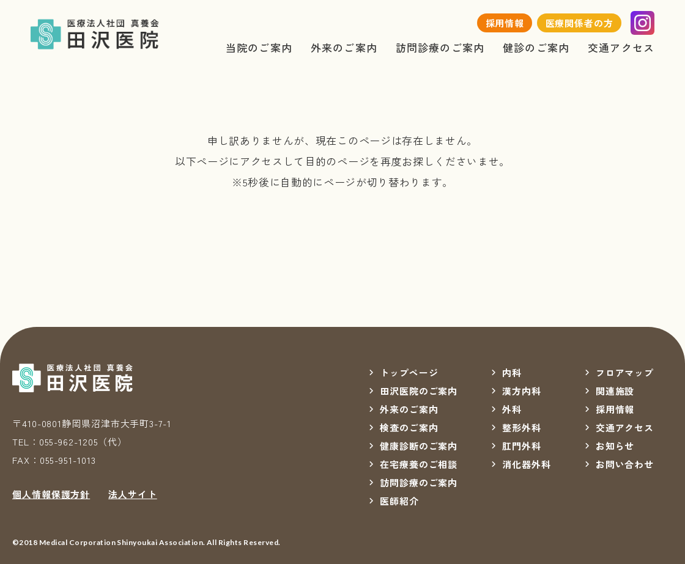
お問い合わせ (625, 464)
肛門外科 (521, 445)
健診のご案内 (536, 47)
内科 (512, 372)
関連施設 (615, 390)
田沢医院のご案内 (418, 390)
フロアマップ (625, 372)
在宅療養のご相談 (418, 464)
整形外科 (521, 427)
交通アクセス (621, 47)
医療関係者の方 (579, 22)
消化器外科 (526, 464)
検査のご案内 (409, 427)
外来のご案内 (344, 47)
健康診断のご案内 (418, 445)
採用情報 (505, 22)
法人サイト (132, 494)
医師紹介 (399, 500)
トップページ (409, 372)
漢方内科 (521, 390)
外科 (512, 409)
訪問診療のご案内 (440, 47)
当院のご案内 (259, 47)
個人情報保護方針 (51, 494)
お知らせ (615, 445)
